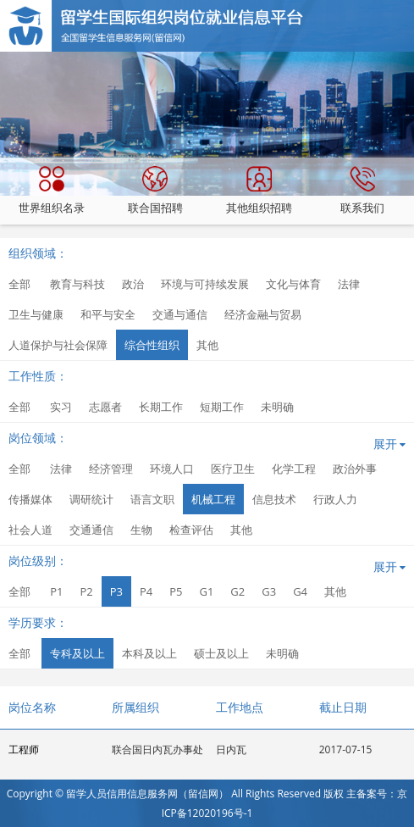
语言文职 (152, 499)
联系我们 (362, 190)
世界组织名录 (52, 190)
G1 (206, 591)
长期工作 (161, 406)
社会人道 (30, 529)
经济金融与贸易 (262, 314)
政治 (133, 283)
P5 (175, 591)
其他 (207, 344)
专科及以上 (77, 653)
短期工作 (222, 406)
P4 (146, 591)
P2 (86, 591)
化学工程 (294, 468)
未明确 (277, 406)
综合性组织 (151, 344)
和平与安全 (107, 314)
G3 (269, 591)
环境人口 (172, 468)
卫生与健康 (35, 314)
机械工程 (213, 499)
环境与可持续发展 (205, 283)
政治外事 (355, 468)
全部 (19, 283)
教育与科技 (77, 283)
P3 (116, 591)
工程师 (23, 749)
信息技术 (274, 499)
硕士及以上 (221, 653)
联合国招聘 (155, 190)
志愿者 (105, 406)
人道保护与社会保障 (58, 344)
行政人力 (335, 499)
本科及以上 (149, 653)
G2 (237, 591)
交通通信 (91, 529)
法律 (349, 283)
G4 (300, 591)
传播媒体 (30, 499)
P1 (56, 591)
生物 (141, 529)
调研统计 (91, 499)
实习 (61, 406)
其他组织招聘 (259, 190)
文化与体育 (293, 283)
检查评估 (191, 529)
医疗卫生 (233, 468)
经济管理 (111, 468)
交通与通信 (179, 314)
